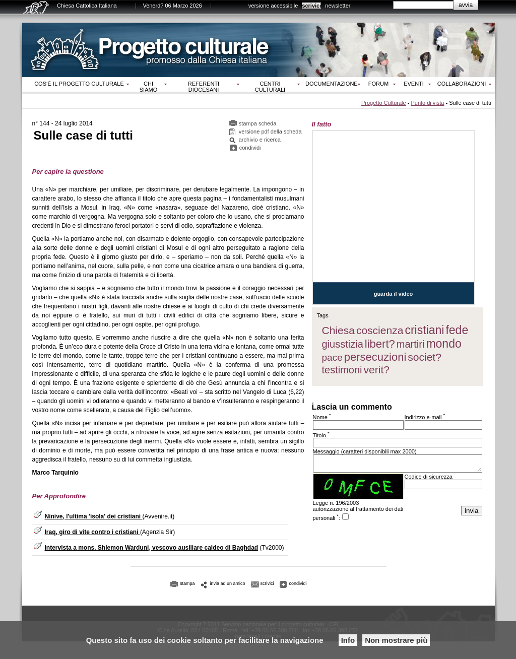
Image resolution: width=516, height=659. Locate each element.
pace (332, 357)
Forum (378, 84)
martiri (411, 344)
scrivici (311, 6)
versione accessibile (273, 6)
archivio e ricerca (260, 140)
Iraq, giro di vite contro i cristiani (92, 532)
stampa (187, 583)
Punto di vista (427, 103)
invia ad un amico (227, 583)
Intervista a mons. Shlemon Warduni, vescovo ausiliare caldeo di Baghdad (152, 547)
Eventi (414, 84)
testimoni (342, 369)
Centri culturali (270, 87)
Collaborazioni (461, 84)
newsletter (337, 6)
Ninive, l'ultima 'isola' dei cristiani (94, 516)
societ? (424, 357)
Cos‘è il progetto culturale (79, 84)
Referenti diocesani (203, 87)
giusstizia (342, 344)
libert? (380, 344)
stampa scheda (258, 123)
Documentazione (331, 84)
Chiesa (338, 330)
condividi (250, 148)
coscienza (379, 330)
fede (456, 330)
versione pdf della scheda (270, 131)
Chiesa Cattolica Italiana (87, 6)
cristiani (424, 330)
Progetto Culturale (383, 103)
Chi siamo (148, 87)
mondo (443, 343)
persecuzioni (375, 357)
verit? (377, 369)
